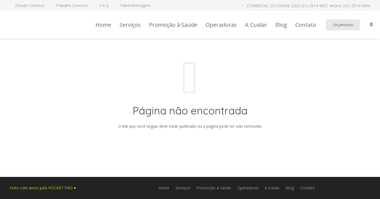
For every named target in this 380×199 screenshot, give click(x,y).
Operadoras (248, 187)
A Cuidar (272, 187)
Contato (307, 187)
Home (163, 187)
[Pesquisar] (371, 24)
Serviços (183, 187)
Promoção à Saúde (213, 187)
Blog (290, 187)
